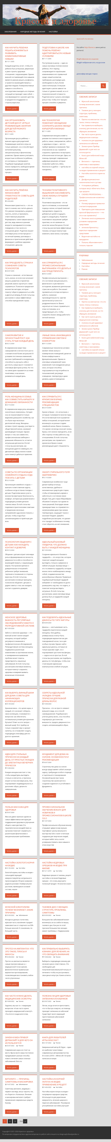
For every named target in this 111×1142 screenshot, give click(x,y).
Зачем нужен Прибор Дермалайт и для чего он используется (19, 1043)
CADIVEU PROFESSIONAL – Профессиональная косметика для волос (91, 197)
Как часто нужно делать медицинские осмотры (18, 1000)
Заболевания (11, 31)
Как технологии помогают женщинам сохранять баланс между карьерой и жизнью (56, 124)
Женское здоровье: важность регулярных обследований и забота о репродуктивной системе (19, 623)
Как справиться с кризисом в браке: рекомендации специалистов (52, 401)
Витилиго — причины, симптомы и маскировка (19, 1083)
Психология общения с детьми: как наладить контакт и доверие (18, 544)
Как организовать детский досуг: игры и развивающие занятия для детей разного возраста (18, 126)
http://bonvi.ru (89, 47)
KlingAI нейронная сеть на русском (87, 59)
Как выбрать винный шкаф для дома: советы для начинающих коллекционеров (19, 700)
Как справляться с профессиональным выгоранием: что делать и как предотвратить (56, 267)
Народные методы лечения (32, 31)
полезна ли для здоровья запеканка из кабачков (56, 1000)
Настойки (53, 31)
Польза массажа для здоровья (16, 811)
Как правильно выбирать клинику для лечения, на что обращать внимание (56, 954)
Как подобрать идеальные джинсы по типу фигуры (56, 619)
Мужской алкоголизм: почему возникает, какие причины (19, 912)
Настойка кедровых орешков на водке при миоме (54, 868)
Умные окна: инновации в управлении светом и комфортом (56, 338)
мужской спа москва (85, 39)
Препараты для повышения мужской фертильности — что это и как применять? (92, 212)
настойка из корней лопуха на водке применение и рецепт (54, 1084)
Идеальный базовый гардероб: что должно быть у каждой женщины (56, 544)
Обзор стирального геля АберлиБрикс (56, 473)
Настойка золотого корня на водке (19, 867)
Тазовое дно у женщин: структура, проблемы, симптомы (55, 912)
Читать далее (11, 109)
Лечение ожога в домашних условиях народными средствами (92, 221)
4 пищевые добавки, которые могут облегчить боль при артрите (92, 188)
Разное (58, 918)
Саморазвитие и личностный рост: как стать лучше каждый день (19, 338)
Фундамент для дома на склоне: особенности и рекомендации (55, 759)
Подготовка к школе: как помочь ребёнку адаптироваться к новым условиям (56, 52)
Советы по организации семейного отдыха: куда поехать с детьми (19, 475)
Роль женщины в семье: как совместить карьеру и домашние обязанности (19, 399)
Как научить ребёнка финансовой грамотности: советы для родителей (19, 194)
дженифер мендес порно (87, 74)
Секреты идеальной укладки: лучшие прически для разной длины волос (54, 700)
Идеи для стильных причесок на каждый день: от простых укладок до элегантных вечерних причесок (19, 762)
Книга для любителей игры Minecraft (54, 1042)
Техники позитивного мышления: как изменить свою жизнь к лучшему (56, 192)
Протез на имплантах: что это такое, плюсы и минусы (19, 954)
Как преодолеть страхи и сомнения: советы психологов (19, 265)
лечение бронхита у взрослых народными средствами (88, 230)
